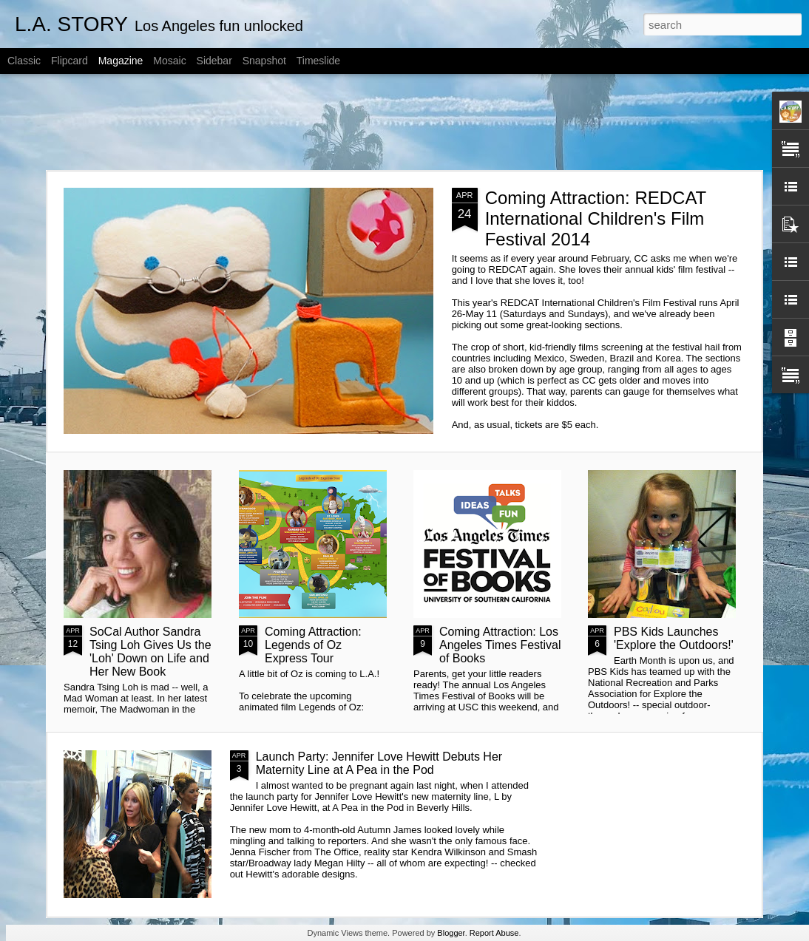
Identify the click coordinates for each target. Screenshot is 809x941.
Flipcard (69, 61)
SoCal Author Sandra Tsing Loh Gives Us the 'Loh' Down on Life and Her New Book (150, 651)
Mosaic (169, 61)
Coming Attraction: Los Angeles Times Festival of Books (500, 645)
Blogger (450, 932)
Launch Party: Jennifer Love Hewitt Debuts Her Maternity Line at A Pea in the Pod (379, 763)
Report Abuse (494, 932)
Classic (24, 61)
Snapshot (264, 61)
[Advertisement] (404, 122)
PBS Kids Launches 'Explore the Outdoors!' (674, 638)
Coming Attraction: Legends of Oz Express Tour (313, 645)
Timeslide (318, 61)
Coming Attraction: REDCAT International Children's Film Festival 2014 (595, 218)
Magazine (120, 61)
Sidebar (214, 61)
